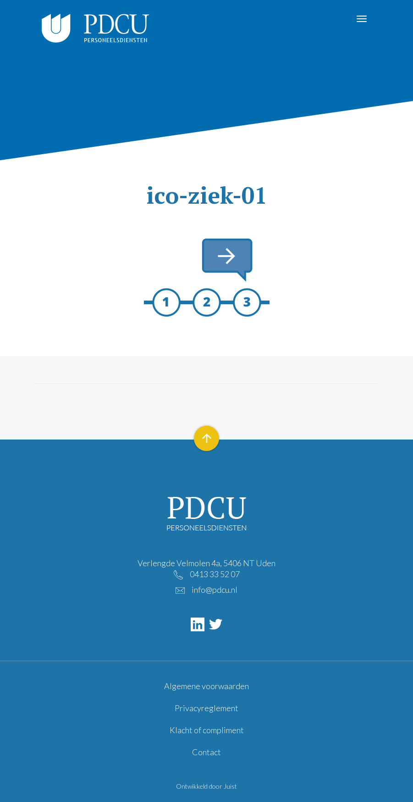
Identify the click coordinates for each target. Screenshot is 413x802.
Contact (206, 752)
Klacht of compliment (207, 730)
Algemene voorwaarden (206, 686)
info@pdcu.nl (214, 590)
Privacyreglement (206, 708)
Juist (230, 786)
